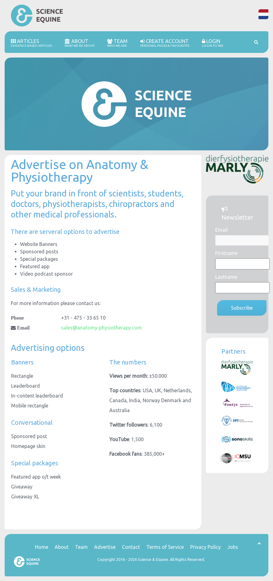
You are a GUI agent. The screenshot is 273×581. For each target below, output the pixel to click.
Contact (131, 547)
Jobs (232, 547)
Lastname (226, 277)
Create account (164, 43)
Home (41, 547)
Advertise (105, 547)
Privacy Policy (205, 547)
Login (212, 43)
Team (117, 43)
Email (221, 230)
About (79, 43)
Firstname (226, 253)
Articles (31, 43)
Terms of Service (165, 547)
